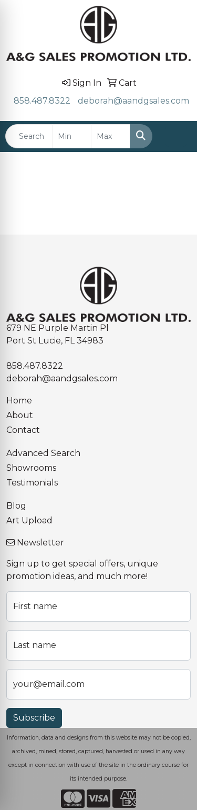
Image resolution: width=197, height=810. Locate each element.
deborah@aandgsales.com (133, 101)
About (19, 415)
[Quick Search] (29, 136)
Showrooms (31, 468)
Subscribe (34, 718)
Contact (23, 430)
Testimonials (32, 483)
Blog (16, 506)
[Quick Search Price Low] (71, 136)
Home (19, 401)
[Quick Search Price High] (110, 136)
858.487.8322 (42, 101)
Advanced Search (43, 453)
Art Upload (29, 520)
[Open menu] (175, 136)
